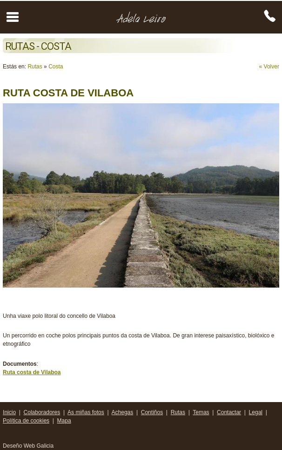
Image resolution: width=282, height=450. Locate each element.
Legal (255, 412)
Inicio (9, 412)
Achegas (123, 412)
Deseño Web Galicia (29, 446)
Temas (201, 412)
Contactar (229, 412)
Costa (55, 66)
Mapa (64, 420)
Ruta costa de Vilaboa (31, 372)
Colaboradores (42, 412)
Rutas (34, 66)
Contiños (152, 412)
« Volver (269, 66)
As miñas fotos (85, 412)
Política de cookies (26, 420)
